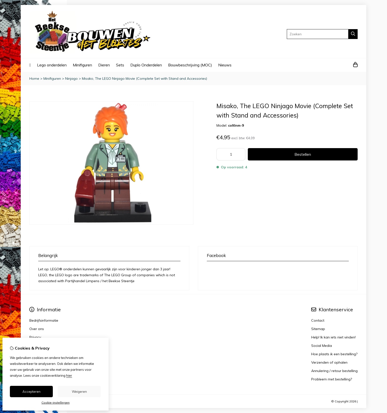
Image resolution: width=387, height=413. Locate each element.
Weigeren (79, 391)
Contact (317, 320)
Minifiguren (82, 64)
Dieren (104, 64)
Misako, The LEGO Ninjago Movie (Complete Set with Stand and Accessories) (144, 78)
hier (69, 375)
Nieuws (225, 64)
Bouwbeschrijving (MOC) (190, 64)
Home (34, 78)
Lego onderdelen (52, 64)
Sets (120, 64)
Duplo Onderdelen (146, 64)
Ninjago (71, 78)
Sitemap (318, 329)
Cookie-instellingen (55, 402)
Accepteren (31, 391)
